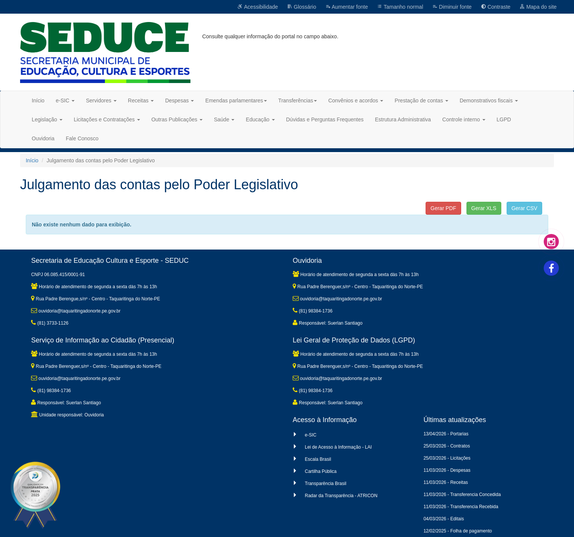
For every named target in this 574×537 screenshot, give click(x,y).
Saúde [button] (224, 119)
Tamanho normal (400, 7)
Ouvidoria (43, 138)
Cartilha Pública (321, 471)
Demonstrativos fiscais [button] (489, 100)
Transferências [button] (297, 100)
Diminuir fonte (451, 7)
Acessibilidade (257, 7)
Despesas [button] (179, 100)
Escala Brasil (318, 459)
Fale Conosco (82, 138)
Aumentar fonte (346, 7)
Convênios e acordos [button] (355, 100)
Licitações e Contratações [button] (107, 119)
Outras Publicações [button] (177, 119)
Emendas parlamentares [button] (236, 100)
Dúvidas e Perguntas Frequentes (325, 119)
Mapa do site (538, 7)
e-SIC (311, 435)
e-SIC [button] (65, 100)
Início (38, 100)
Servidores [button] (101, 100)
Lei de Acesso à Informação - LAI (338, 447)
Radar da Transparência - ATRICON (341, 495)
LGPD (504, 119)
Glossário (301, 7)
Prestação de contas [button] (421, 100)
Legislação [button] (47, 119)
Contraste (496, 7)
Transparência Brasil (325, 483)
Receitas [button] (141, 100)
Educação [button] (260, 119)
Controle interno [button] (463, 119)
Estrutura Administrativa (403, 119)
